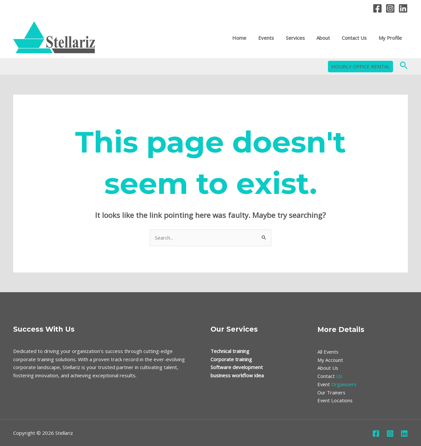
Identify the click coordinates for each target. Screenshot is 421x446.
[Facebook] (377, 8)
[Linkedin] (403, 8)
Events (275, 38)
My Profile (391, 38)
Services (301, 38)
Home (250, 38)
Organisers (337, 384)
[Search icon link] (404, 66)
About (328, 38)
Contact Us (357, 38)
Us (329, 376)
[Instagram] (390, 8)
